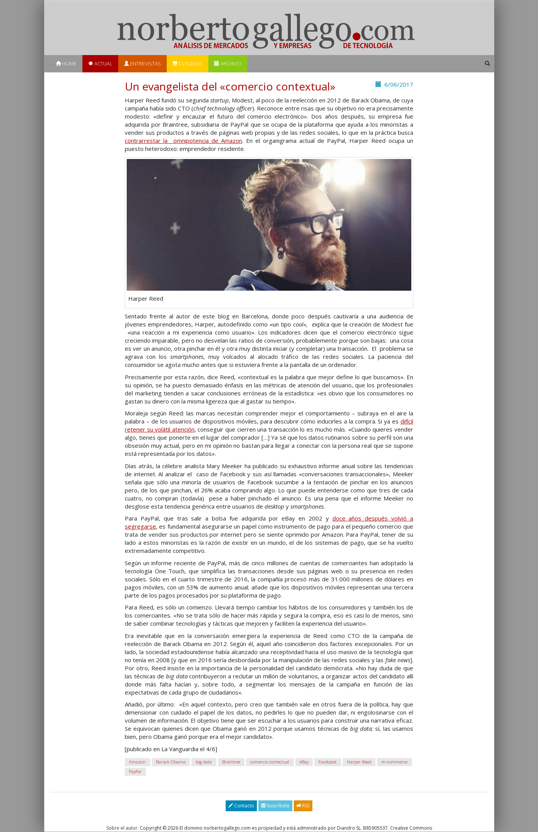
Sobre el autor (121, 828)
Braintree (231, 762)
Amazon (137, 762)
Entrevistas (142, 63)
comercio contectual (269, 762)
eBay (304, 762)
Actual (100, 63)
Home (66, 63)
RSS (303, 805)
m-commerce (394, 762)
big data (204, 762)
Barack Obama (171, 762)
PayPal (135, 771)
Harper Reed (359, 762)
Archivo (227, 63)
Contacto (241, 805)
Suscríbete (275, 805)
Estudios (188, 63)
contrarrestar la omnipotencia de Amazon (183, 140)
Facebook (327, 762)
